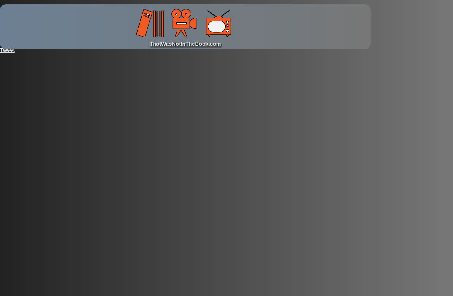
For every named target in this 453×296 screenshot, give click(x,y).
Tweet (7, 50)
